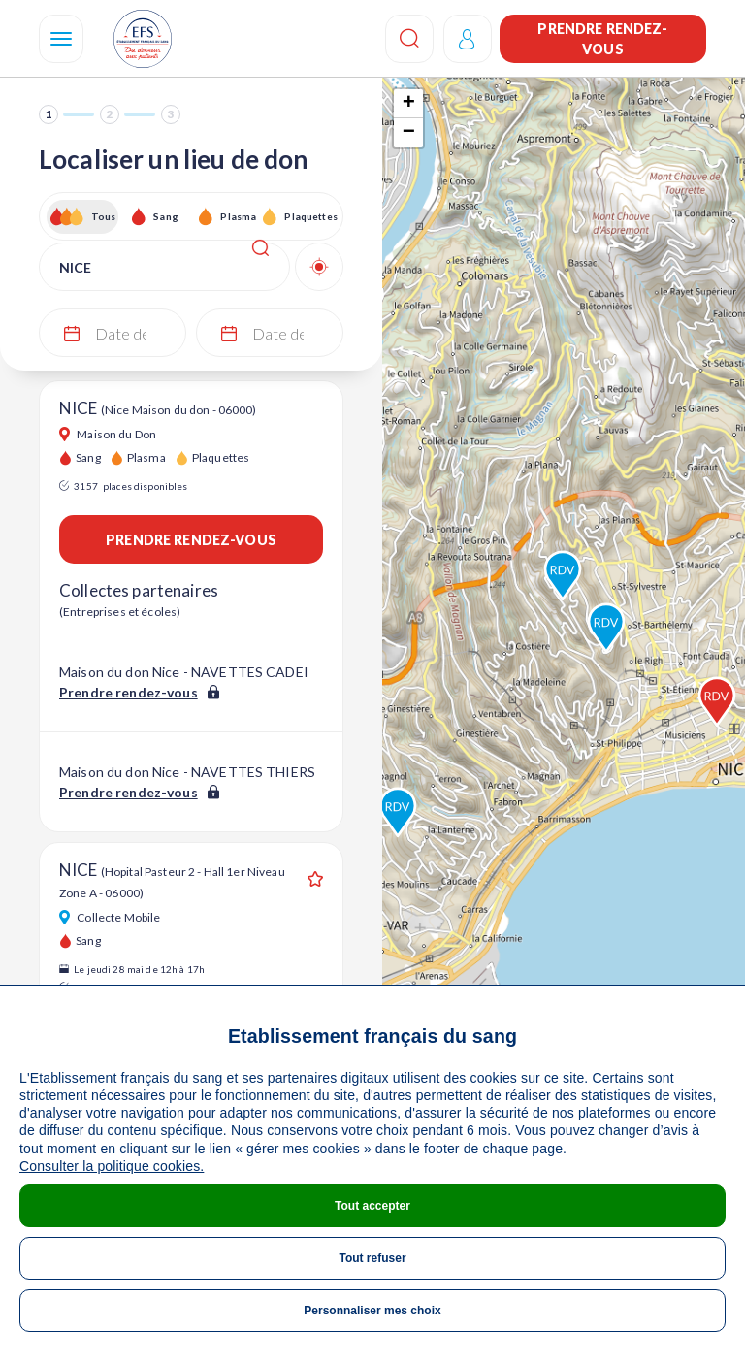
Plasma (238, 216)
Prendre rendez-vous (602, 38)
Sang (165, 216)
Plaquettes (310, 216)
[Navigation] (61, 39)
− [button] (409, 132)
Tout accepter (372, 1206)
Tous (103, 216)
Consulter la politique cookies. (111, 1166)
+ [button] (409, 103)
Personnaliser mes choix (372, 1310)
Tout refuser (372, 1258)
